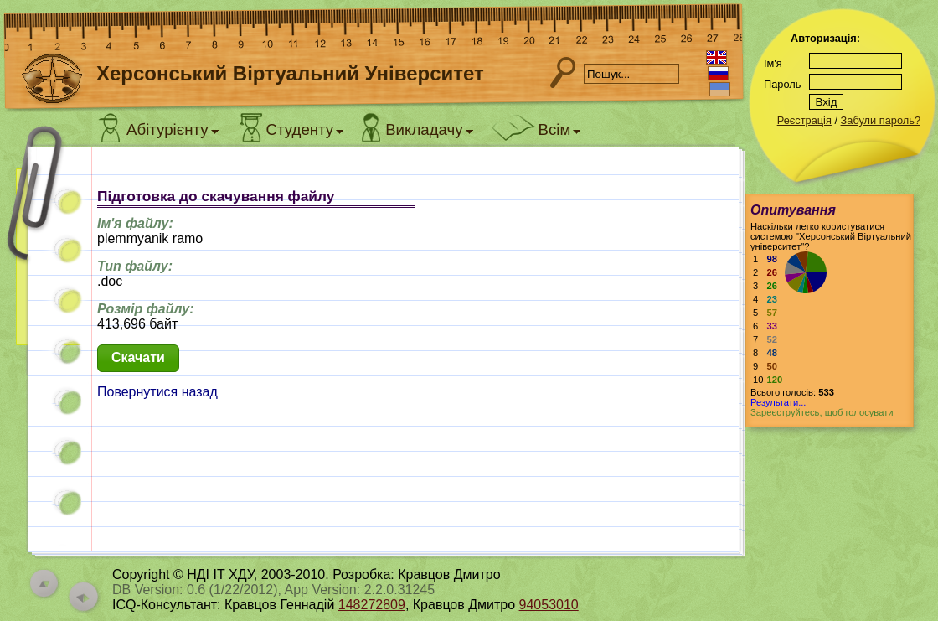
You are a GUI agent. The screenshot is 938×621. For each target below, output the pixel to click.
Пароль (782, 84)
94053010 (549, 605)
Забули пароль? (880, 120)
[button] (138, 358)
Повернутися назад (157, 392)
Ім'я (773, 63)
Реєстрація (804, 120)
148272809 (371, 605)
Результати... (778, 402)
